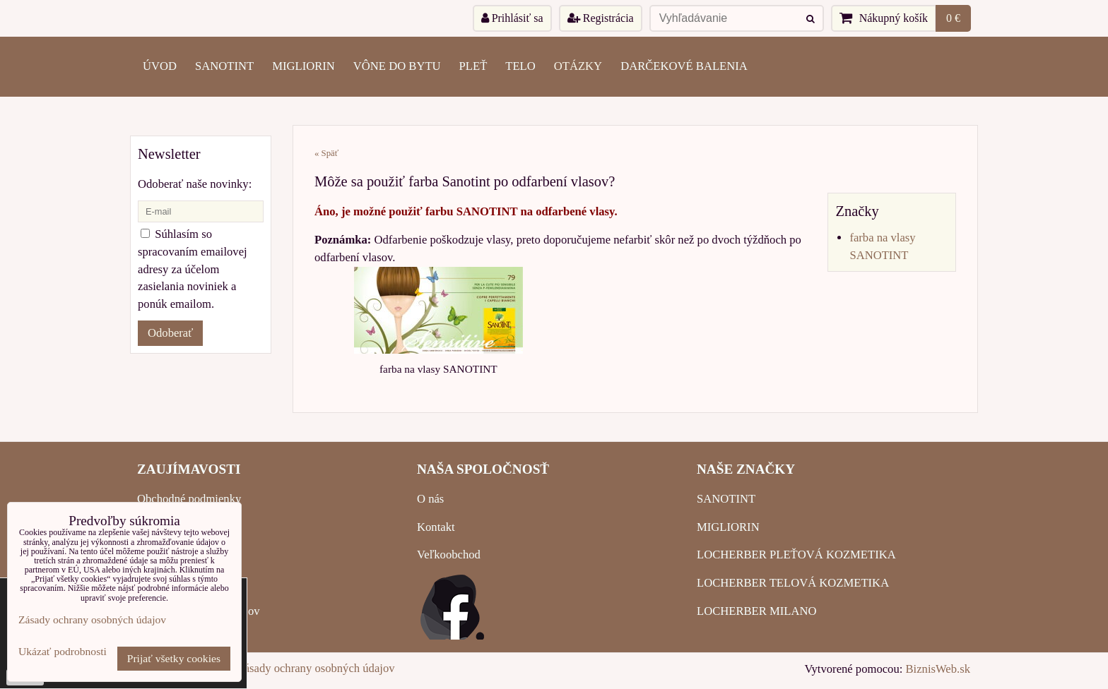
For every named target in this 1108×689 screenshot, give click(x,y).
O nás (430, 498)
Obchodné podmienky (189, 498)
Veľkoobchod (449, 554)
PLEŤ (473, 66)
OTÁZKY (578, 66)
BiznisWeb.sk (938, 669)
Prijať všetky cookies (173, 658)
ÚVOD (160, 66)
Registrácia (600, 18)
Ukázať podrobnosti (62, 651)
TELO (520, 66)
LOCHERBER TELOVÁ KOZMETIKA (793, 582)
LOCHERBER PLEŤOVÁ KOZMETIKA (796, 554)
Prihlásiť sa (512, 18)
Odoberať (170, 333)
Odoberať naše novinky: (195, 184)
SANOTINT (224, 66)
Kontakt (436, 527)
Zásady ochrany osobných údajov (316, 668)
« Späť (326, 153)
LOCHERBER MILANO (756, 611)
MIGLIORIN (303, 66)
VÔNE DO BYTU (397, 66)
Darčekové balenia (684, 66)
